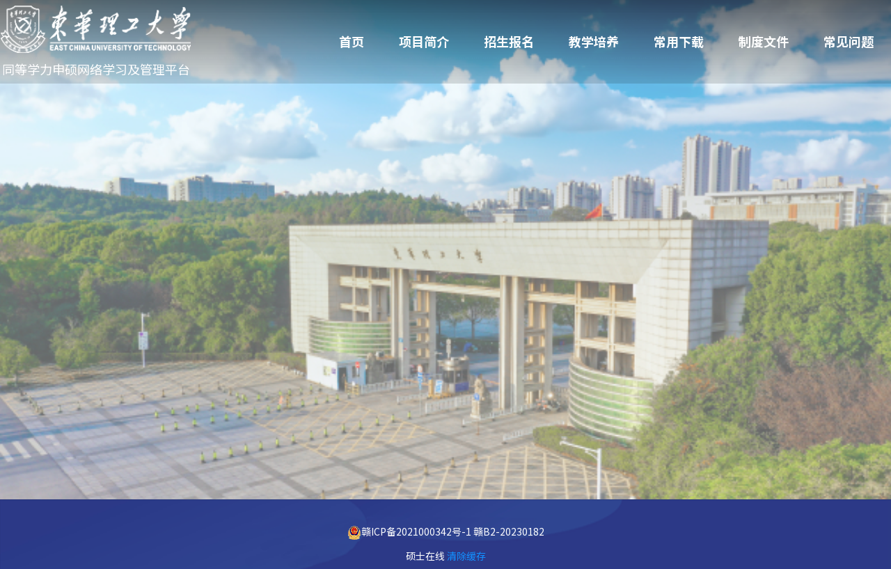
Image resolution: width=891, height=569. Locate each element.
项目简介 (424, 41)
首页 (351, 41)
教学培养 (594, 41)
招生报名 (509, 41)
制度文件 (764, 41)
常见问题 (848, 41)
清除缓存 (466, 556)
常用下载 (679, 41)
